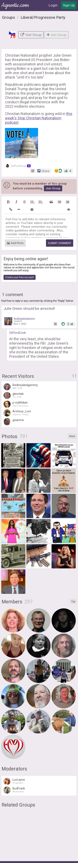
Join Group (56, 35)
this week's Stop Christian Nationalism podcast (38, 118)
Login (53, 5)
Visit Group (31, 35)
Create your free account (19, 277)
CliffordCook (18, 166)
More (72, 436)
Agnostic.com (15, 5)
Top (73, 601)
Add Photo (15, 243)
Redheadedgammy (24, 318)
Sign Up (69, 5)
